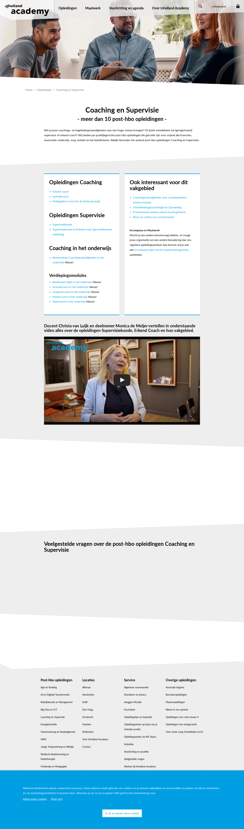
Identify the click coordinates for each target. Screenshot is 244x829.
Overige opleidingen (181, 680)
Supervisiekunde (62, 224)
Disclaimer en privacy (135, 694)
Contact (86, 746)
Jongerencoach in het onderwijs (71, 291)
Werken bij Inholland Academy (140, 766)
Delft (85, 702)
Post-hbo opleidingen (56, 680)
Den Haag (87, 709)
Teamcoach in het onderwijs (69, 301)
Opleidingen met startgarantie (181, 724)
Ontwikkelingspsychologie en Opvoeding (157, 207)
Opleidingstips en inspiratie (138, 717)
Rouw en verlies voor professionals (153, 216)
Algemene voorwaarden (136, 687)
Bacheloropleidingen (176, 694)
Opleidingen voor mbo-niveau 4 (182, 717)
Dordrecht (87, 717)
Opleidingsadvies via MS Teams (140, 736)
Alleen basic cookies (35, 798)
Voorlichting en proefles (136, 751)
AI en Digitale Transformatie (55, 694)
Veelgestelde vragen (134, 759)
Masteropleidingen (175, 702)
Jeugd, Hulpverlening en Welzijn (57, 746)
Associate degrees (175, 687)
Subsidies (129, 744)
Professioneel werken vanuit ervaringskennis (159, 212)
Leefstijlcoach (61, 196)
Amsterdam (88, 694)
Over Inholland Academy (95, 739)
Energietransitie (49, 724)
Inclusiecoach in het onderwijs (70, 286)
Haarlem (86, 724)
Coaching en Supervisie (53, 717)
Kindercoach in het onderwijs (70, 296)
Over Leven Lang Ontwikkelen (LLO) (184, 731)
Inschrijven (129, 709)
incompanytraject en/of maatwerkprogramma (162, 249)
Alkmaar (86, 687)
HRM (43, 739)
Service (129, 680)
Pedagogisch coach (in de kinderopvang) (76, 201)
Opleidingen (67, 8)
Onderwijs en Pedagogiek (54, 766)
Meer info (57, 798)
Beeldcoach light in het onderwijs (72, 282)
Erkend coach (61, 191)
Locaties (88, 680)
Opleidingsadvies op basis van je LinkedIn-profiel (140, 727)
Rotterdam (88, 731)
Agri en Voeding (49, 687)
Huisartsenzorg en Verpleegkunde (58, 731)
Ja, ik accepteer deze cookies (122, 813)
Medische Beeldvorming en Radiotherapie (55, 757)
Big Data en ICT (49, 709)
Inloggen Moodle (132, 702)
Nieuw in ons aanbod (177, 709)
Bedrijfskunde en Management (57, 702)
